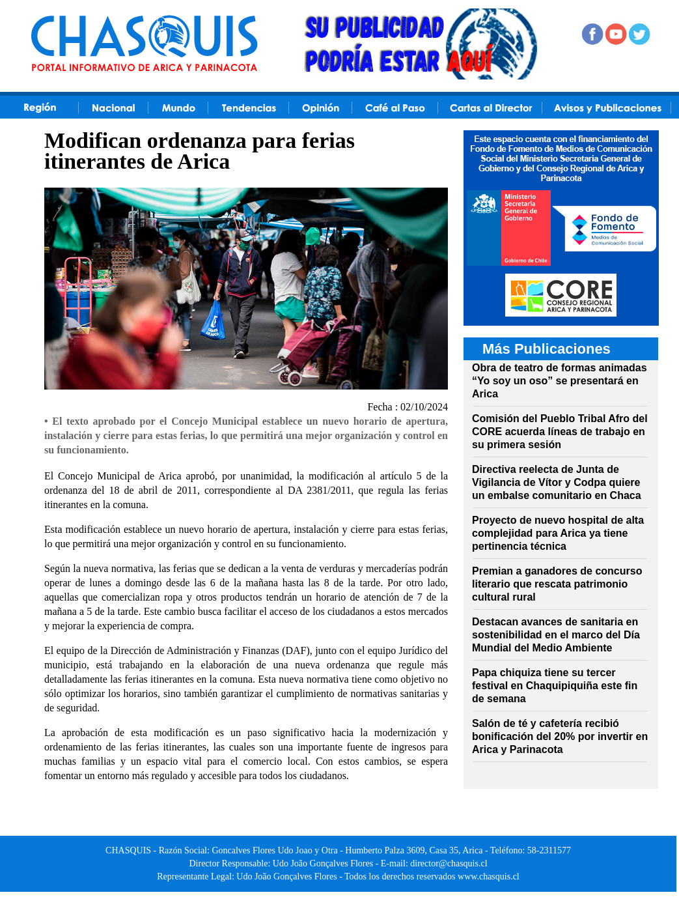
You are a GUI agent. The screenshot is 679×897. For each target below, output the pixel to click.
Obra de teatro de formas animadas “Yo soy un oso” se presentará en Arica (559, 380)
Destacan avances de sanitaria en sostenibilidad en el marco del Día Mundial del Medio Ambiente (556, 634)
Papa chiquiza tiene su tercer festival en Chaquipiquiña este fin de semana (554, 685)
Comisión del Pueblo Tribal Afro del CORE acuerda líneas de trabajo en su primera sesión (560, 431)
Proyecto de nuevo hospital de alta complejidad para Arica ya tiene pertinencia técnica (558, 533)
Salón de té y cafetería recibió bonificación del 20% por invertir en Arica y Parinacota (560, 736)
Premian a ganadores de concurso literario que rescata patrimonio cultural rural (557, 584)
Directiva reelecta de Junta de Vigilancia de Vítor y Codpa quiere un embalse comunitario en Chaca (556, 482)
